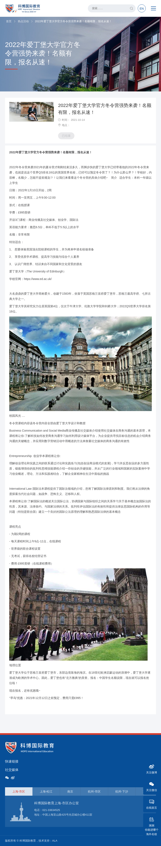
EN (142, 8)
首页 (9, 21)
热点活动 (23, 21)
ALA (54, 840)
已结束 (66, 135)
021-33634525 (51, 810)
